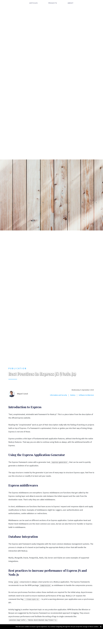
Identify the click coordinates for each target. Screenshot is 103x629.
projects (52, 3)
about (71, 3)
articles (33, 3)
